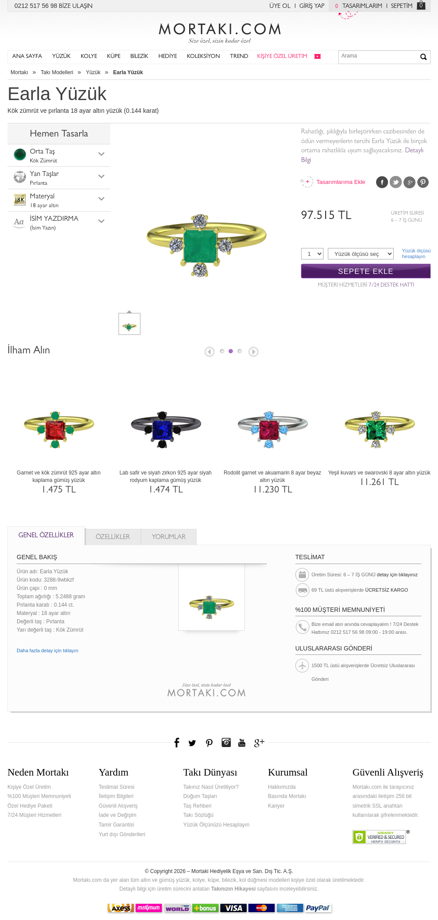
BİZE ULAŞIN (76, 7)
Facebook (382, 182)
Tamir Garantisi (116, 825)
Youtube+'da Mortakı (242, 743)
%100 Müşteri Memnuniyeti (39, 796)
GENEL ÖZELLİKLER (46, 536)
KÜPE (113, 57)
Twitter (396, 182)
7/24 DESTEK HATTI (391, 285)
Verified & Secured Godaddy (381, 837)
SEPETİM (402, 7)
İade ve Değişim (117, 815)
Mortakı (19, 72)
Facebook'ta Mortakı (177, 743)
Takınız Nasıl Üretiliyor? (211, 787)
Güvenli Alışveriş (118, 806)
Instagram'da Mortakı (226, 743)
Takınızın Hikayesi (233, 889)
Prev (209, 352)
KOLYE (89, 57)
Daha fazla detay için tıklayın (47, 650)
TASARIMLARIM (356, 7)
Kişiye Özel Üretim (29, 787)
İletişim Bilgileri (116, 796)
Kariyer (276, 806)
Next (254, 352)
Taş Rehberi (197, 806)
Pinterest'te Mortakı (209, 743)
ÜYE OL (280, 7)
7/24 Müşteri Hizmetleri (34, 815)
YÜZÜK (61, 57)
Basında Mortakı (287, 796)
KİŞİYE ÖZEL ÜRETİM (282, 57)
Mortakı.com (219, 31)
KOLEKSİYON (203, 57)
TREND (239, 57)
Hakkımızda (281, 787)
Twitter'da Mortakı (193, 743)
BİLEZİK (139, 57)
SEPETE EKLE (365, 271)
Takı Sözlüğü (198, 815)
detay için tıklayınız (397, 574)
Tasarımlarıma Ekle (340, 182)
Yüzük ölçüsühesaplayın (416, 253)
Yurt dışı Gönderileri (122, 834)
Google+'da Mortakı (261, 743)
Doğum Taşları (200, 796)
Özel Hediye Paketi (29, 806)
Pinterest (423, 182)
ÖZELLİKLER (113, 538)
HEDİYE (167, 57)
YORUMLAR (169, 538)
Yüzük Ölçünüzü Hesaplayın (216, 825)
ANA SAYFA (27, 57)
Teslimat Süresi (116, 787)
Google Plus (409, 182)
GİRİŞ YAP (311, 7)
